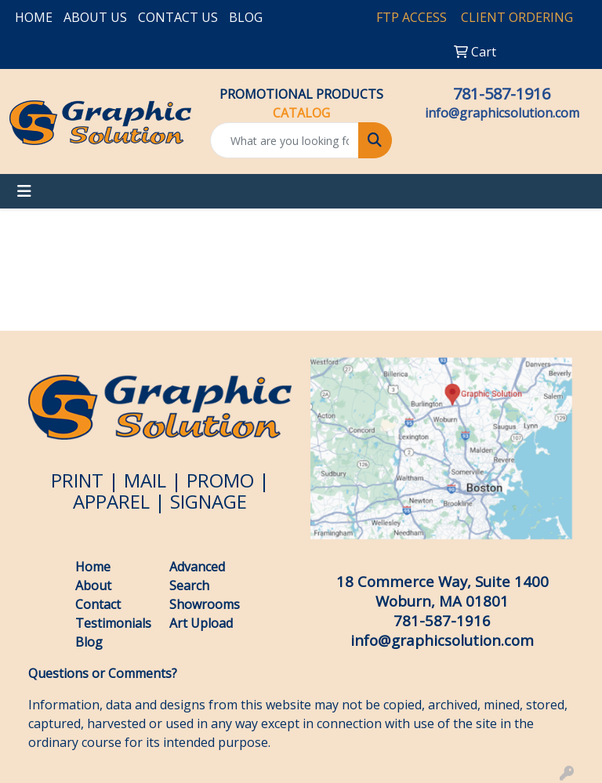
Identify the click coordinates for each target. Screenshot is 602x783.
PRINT (77, 480)
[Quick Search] (284, 140)
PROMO (220, 480)
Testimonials (113, 623)
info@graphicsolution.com (502, 112)
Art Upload (201, 623)
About (93, 585)
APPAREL (111, 501)
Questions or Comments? (102, 673)
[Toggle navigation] (24, 191)
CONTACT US (178, 17)
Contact (98, 604)
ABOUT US (95, 17)
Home (93, 566)
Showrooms (204, 604)
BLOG (246, 17)
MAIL (145, 480)
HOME (34, 17)
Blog (90, 642)
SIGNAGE (208, 501)
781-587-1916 (501, 93)
